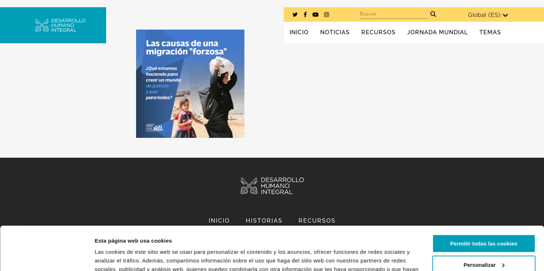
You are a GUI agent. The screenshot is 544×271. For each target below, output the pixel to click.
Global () (488, 15)
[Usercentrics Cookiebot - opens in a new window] (46, 257)
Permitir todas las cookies (483, 203)
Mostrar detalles (116, 257)
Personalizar (484, 223)
